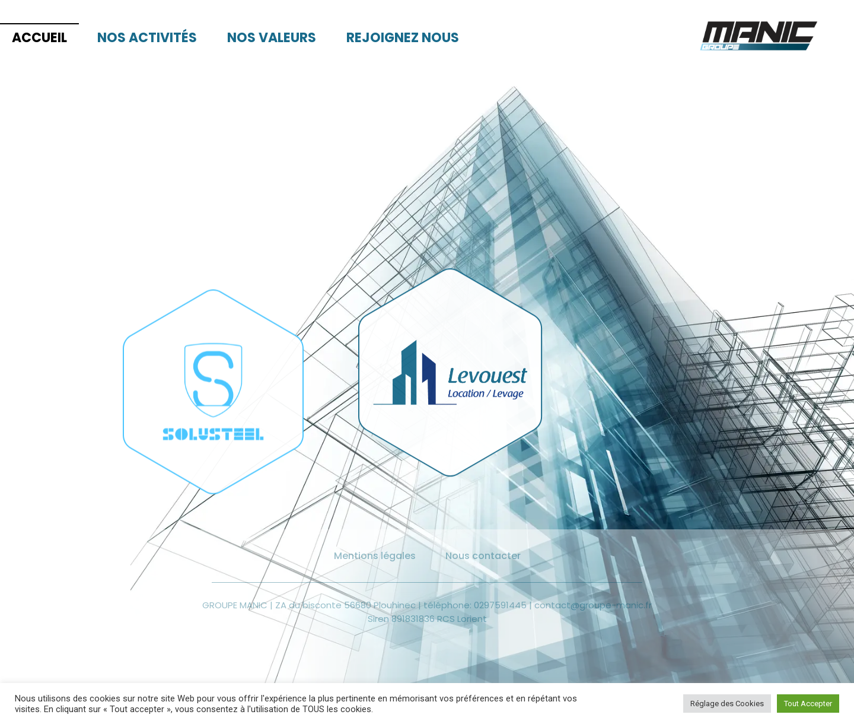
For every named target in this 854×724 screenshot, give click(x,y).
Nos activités (147, 37)
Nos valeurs (271, 37)
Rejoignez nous (402, 37)
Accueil (39, 37)
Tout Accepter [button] (808, 703)
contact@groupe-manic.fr (593, 605)
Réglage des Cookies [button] (727, 703)
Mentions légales (375, 556)
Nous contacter (483, 556)
